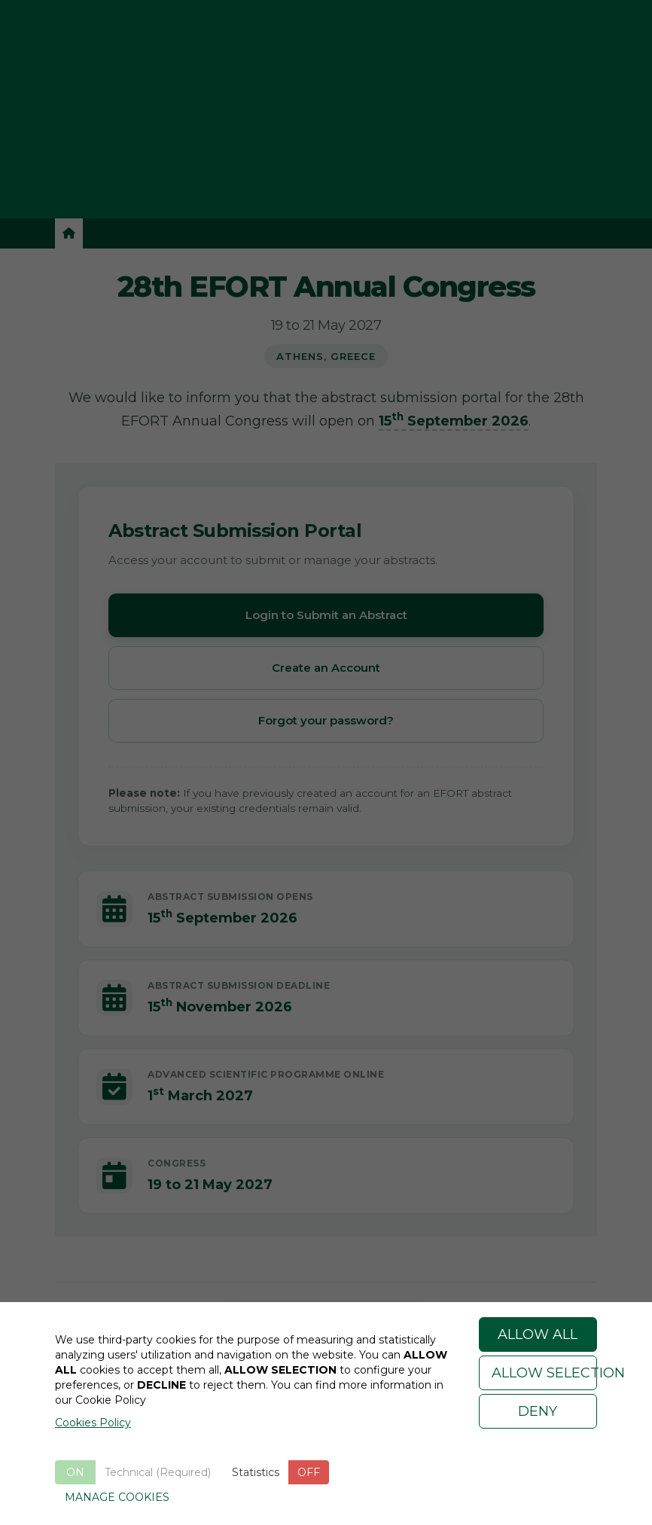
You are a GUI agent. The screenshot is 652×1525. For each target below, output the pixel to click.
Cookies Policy (93, 1422)
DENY (537, 1411)
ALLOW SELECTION (545, 1373)
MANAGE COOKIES (117, 1497)
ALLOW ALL (537, 1334)
